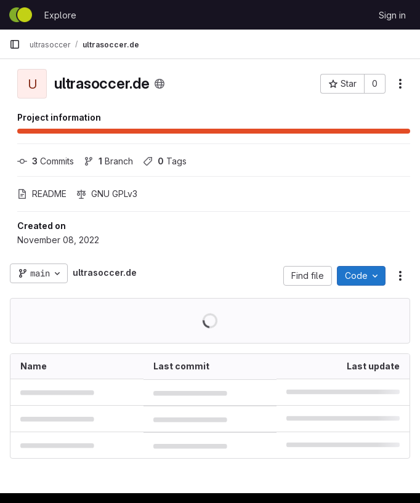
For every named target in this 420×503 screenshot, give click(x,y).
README (42, 193)
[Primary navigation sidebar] (15, 44)
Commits (45, 161)
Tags (165, 161)
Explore (60, 15)
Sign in (392, 15)
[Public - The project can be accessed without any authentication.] (159, 84)
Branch (108, 161)
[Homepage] (20, 15)
